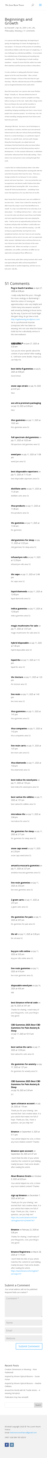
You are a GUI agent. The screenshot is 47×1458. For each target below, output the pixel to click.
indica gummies (19, 608)
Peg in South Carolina (22, 288)
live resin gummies (20, 882)
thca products (18, 505)
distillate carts (18, 488)
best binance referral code (24, 1002)
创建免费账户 (17, 343)
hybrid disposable (20, 642)
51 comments (29, 31)
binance (15, 1131)
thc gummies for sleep (22, 831)
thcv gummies (18, 420)
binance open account (22, 1151)
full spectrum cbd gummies (25, 437)
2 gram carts (17, 899)
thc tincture (17, 677)
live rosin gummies (20, 968)
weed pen (16, 454)
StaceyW (10, 28)
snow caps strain (19, 385)
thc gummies (17, 523)
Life (33, 28)
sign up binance (19, 1195)
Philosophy (9, 31)
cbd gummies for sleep (22, 540)
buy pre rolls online (20, 951)
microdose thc (18, 814)
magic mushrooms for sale (24, 625)
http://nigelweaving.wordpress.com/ (25, 319)
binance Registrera (20, 1251)
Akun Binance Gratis (21, 1176)
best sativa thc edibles (22, 797)
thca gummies (18, 711)
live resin (15, 694)
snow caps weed (19, 848)
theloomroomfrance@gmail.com (23, 1432)
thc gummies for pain (22, 917)
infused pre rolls (19, 557)
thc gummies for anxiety (23, 1064)
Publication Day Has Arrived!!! (16, 1397)
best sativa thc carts (21, 1047)
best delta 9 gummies (22, 368)
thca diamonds (18, 762)
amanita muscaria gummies (25, 865)
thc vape (15, 574)
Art (29, 28)
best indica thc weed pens (24, 779)
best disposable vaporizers (24, 471)
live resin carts (18, 745)
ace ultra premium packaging (26, 403)
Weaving (18, 31)
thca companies (19, 728)
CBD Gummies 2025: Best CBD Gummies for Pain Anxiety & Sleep (25, 1027)
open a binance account (23, 1103)
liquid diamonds (19, 591)
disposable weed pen (21, 985)
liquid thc (15, 660)
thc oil (14, 934)
